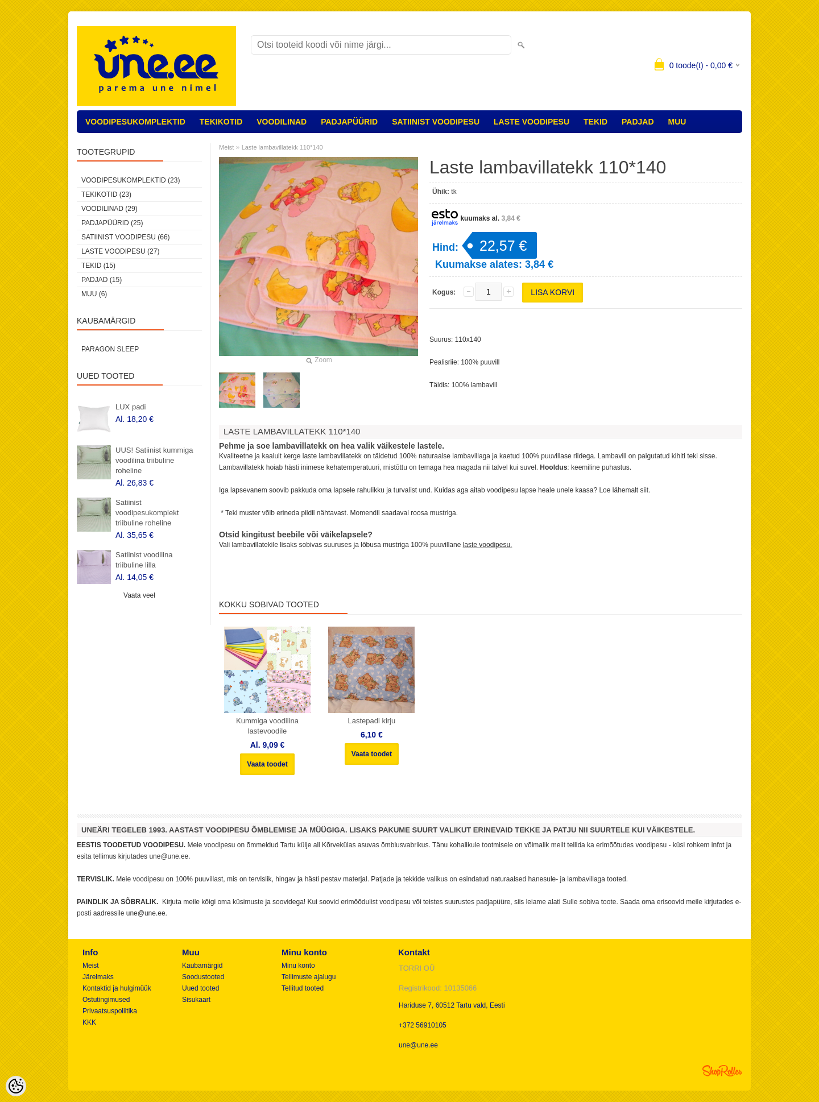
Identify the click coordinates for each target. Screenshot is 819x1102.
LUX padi (130, 407)
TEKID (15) (98, 266)
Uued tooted (200, 988)
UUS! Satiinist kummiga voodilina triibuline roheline (154, 460)
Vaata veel (139, 595)
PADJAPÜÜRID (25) (112, 223)
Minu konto (298, 966)
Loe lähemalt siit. (624, 490)
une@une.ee (418, 1045)
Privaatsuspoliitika (109, 1011)
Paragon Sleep (110, 349)
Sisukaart (196, 1000)
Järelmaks (98, 977)
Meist (226, 147)
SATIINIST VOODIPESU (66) (125, 237)
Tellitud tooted (303, 988)
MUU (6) (94, 294)
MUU (677, 121)
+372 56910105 (422, 1025)
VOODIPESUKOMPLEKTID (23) (130, 180)
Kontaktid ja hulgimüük (116, 988)
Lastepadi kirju (371, 720)
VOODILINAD (282, 121)
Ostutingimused (106, 1000)
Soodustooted (203, 977)
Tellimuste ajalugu (309, 977)
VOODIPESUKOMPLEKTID (135, 121)
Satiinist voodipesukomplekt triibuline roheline (147, 512)
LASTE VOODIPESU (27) (120, 251)
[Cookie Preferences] (16, 1086)
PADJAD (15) (101, 280)
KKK (89, 1022)
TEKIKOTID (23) (106, 194)
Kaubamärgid (202, 966)
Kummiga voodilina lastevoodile (267, 725)
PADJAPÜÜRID (349, 121)
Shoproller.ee (722, 1070)
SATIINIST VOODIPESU (435, 121)
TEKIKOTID (221, 121)
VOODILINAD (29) (109, 209)
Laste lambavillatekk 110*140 (282, 147)
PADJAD (638, 121)
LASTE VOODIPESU (531, 121)
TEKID (595, 121)
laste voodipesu (486, 545)
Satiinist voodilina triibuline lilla (143, 559)
